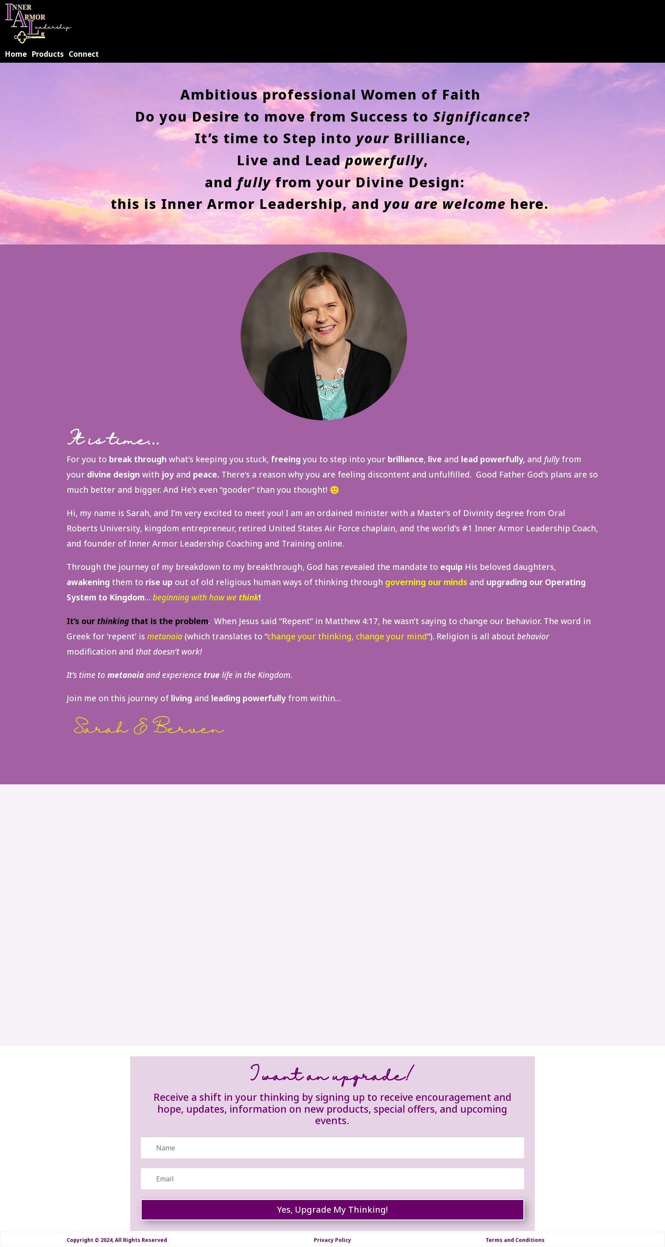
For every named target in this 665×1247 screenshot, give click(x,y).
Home (16, 54)
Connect (84, 54)
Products (48, 54)
